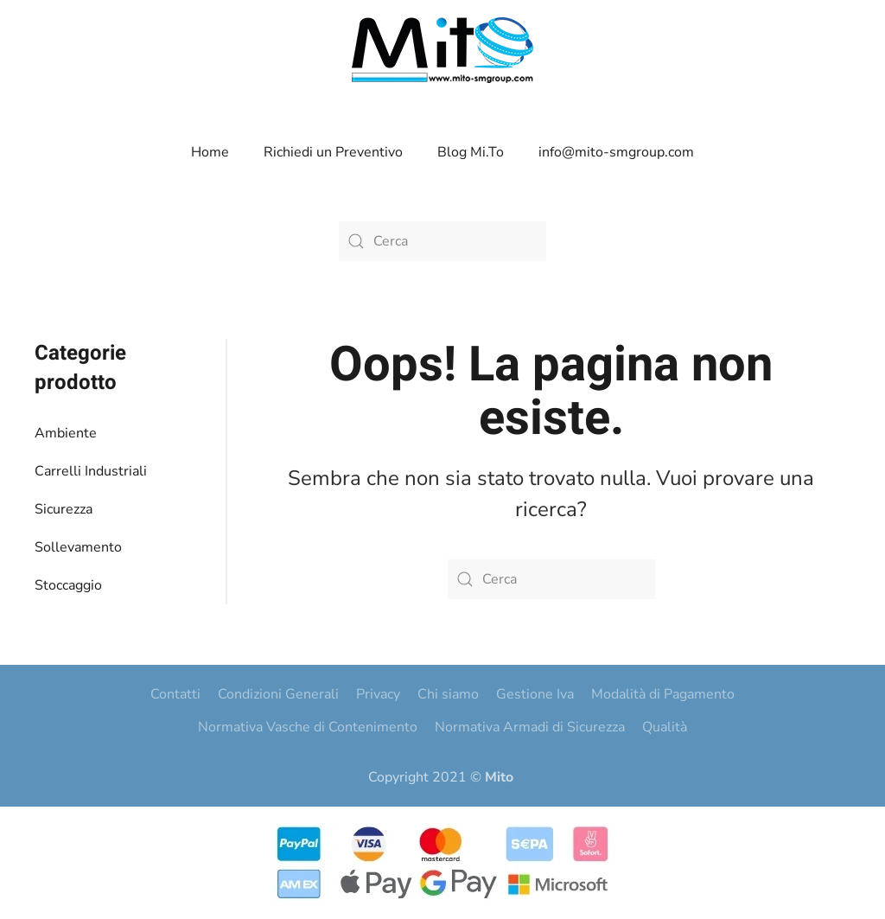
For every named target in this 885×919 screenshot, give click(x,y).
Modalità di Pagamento (663, 694)
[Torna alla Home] (442, 50)
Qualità (664, 727)
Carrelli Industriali (91, 471)
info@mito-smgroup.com (616, 152)
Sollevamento (78, 547)
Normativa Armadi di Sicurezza (530, 727)
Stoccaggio (68, 585)
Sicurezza (63, 509)
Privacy (378, 694)
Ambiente (66, 433)
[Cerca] (442, 241)
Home (210, 152)
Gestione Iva (535, 694)
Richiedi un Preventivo (333, 152)
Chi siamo (448, 694)
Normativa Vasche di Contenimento (307, 727)
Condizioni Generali (278, 694)
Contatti (175, 694)
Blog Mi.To (470, 152)
